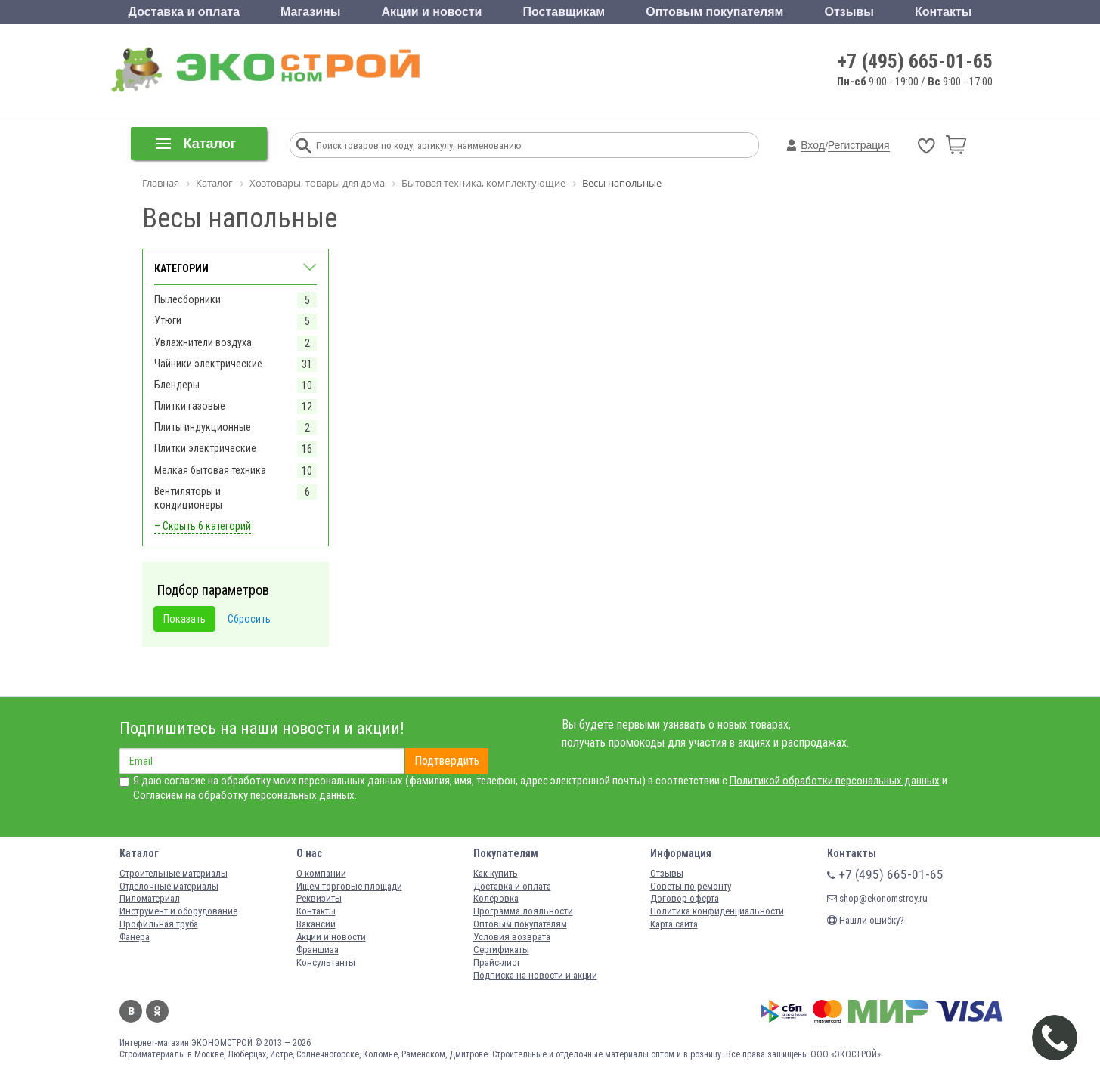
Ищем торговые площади (349, 886)
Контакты (943, 11)
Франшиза (317, 949)
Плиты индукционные (202, 427)
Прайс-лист (496, 962)
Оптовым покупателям (714, 11)
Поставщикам (564, 11)
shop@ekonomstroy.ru (877, 898)
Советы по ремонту (690, 886)
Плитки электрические (205, 448)
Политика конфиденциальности (717, 911)
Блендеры (177, 385)
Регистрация (859, 145)
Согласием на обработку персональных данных (244, 795)
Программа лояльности (523, 911)
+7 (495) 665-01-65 (915, 61)
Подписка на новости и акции (535, 975)
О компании (321, 873)
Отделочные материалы (168, 886)
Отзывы (849, 11)
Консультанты (325, 962)
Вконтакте (130, 1011)
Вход (813, 145)
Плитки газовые (189, 406)
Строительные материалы (173, 873)
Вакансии (316, 924)
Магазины (310, 11)
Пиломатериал (149, 898)
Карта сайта (674, 924)
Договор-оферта (684, 898)
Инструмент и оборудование (178, 911)
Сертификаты (501, 949)
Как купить (495, 873)
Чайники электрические (208, 363)
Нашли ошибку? (865, 920)
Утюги (167, 320)
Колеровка (496, 898)
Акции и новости (431, 11)
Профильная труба (158, 924)
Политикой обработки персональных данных (835, 780)
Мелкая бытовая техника (210, 470)
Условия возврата (511, 936)
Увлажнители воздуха (203, 342)
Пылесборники (187, 299)
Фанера (134, 936)
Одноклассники (157, 1011)
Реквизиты (319, 898)
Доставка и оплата (184, 11)
